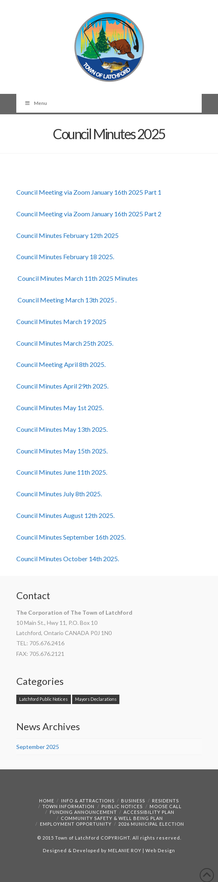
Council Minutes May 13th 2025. (62, 429)
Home (46, 800)
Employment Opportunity (76, 823)
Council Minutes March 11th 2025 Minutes (77, 278)
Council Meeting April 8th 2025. (61, 364)
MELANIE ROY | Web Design (141, 850)
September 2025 (37, 746)
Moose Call (166, 806)
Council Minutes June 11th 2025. (61, 472)
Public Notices (122, 806)
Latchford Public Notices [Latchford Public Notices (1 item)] (43, 699)
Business (133, 800)
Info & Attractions (88, 800)
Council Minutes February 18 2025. (65, 256)
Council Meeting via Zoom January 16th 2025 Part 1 (88, 192)
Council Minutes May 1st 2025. (59, 407)
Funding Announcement (83, 812)
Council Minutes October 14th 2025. (67, 558)
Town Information (68, 806)
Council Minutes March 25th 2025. (64, 343)
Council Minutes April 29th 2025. (62, 386)
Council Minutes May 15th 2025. (62, 451)
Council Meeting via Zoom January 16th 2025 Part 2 (88, 214)
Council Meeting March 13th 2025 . (66, 300)
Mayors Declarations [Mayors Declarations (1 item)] (96, 699)
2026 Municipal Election (151, 823)
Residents (165, 800)
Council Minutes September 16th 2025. (71, 537)
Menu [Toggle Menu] (35, 103)
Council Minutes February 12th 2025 (67, 235)
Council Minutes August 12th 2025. (65, 515)
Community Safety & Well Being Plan (112, 818)
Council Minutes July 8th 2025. (59, 494)
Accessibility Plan (148, 812)
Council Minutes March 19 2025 (61, 321)
